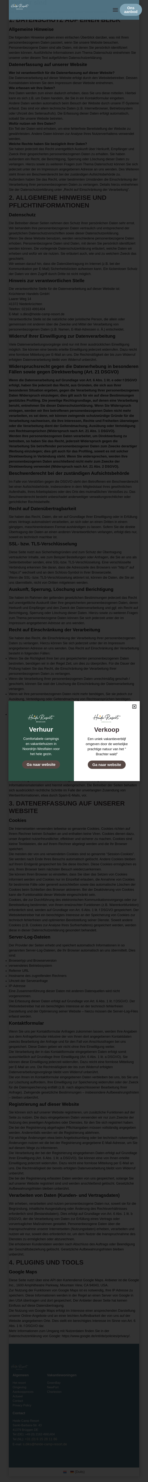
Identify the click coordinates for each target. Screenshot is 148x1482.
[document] (74, 741)
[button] (115, 10)
